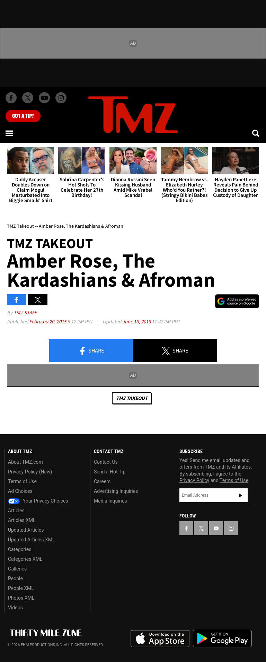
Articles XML (22, 520)
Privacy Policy (194, 480)
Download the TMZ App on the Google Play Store (222, 638)
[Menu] (9, 133)
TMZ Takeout (132, 398)
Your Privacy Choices (38, 501)
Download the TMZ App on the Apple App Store (160, 638)
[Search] (256, 133)
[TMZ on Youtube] (44, 97)
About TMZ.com (25, 462)
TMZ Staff (25, 312)
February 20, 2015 (48, 321)
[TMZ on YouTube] (216, 528)
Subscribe (241, 495)
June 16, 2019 (137, 321)
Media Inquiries (110, 501)
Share (91, 351)
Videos (15, 607)
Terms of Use (22, 481)
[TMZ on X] (27, 97)
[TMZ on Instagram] (60, 97)
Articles (16, 510)
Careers (102, 481)
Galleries (17, 569)
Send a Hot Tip (109, 471)
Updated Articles (26, 530)
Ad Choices (20, 491)
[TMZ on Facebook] (11, 97)
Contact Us (106, 462)
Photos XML (21, 598)
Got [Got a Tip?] (23, 116)
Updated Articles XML (31, 539)
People (15, 578)
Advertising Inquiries (116, 491)
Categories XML (25, 559)
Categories (19, 549)
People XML (21, 588)
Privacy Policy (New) (30, 471)
